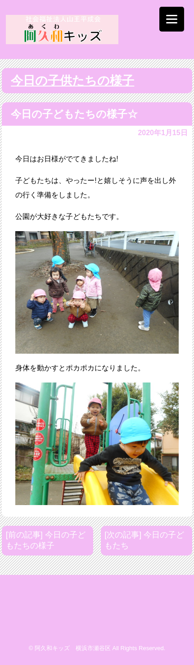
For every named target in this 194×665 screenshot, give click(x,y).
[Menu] (171, 19)
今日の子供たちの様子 (72, 80)
